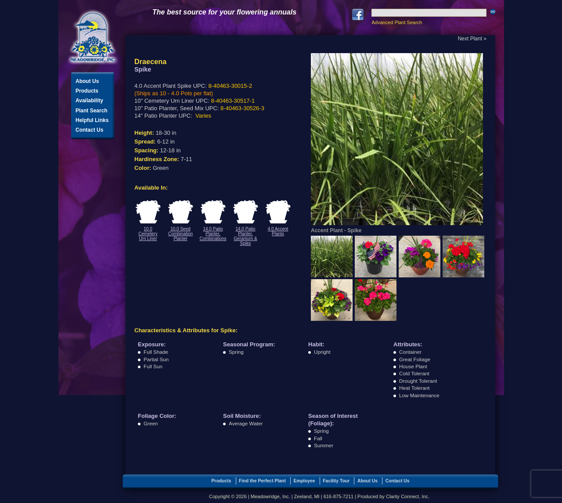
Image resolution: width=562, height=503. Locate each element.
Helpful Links (92, 120)
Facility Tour (336, 480)
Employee (304, 480)
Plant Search (92, 111)
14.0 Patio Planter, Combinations (212, 233)
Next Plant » (472, 39)
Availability (89, 100)
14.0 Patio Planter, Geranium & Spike (245, 236)
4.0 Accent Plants (278, 231)
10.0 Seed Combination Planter (180, 233)
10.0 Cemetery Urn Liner (147, 233)
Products (87, 91)
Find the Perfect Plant (262, 480)
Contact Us (89, 130)
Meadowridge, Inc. (93, 37)
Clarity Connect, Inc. (407, 496)
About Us (87, 81)
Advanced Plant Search (396, 22)
